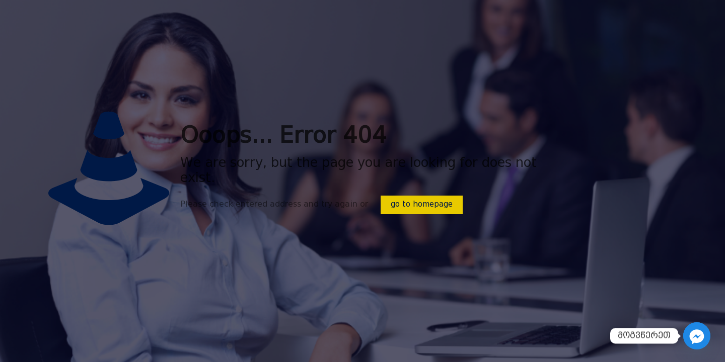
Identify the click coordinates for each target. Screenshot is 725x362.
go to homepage (422, 205)
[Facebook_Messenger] (696, 335)
